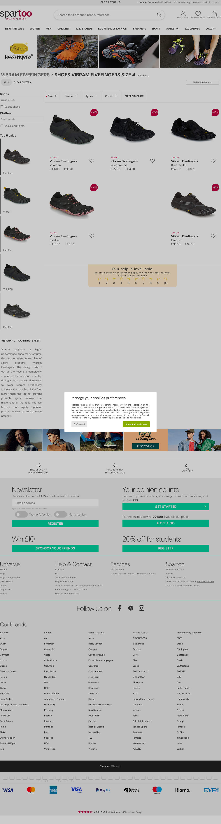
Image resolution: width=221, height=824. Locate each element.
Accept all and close (136, 424)
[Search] (159, 15)
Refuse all (79, 424)
